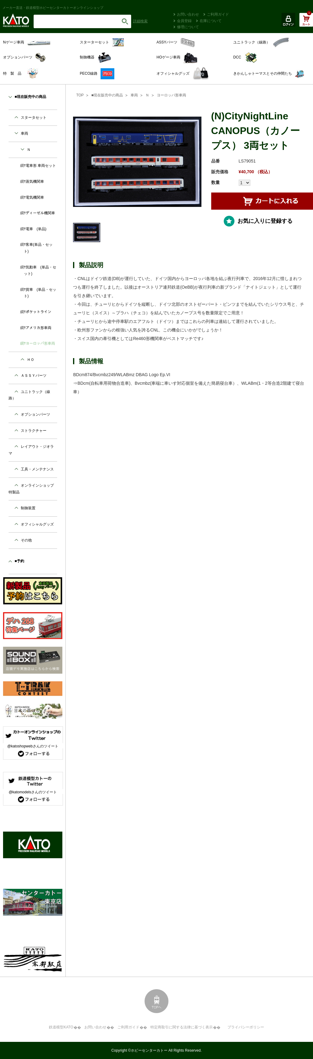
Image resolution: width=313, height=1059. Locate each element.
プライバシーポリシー (245, 1027)
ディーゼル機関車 (40, 213)
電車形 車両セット (41, 165)
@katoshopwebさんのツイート (32, 746)
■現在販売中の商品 (107, 95)
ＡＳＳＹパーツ (33, 375)
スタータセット (33, 117)
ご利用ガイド (218, 14)
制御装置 (28, 508)
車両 (134, 95)
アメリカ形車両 (38, 328)
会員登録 (184, 21)
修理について (188, 27)
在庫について (211, 21)
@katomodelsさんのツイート (33, 792)
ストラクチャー (33, 430)
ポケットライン (38, 312)
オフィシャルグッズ (37, 524)
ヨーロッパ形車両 (171, 95)
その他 (26, 540)
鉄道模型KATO (61, 1027)
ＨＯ (30, 359)
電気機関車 (35, 197)
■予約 (19, 561)
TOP (79, 95)
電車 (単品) (36, 229)
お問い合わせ (188, 14)
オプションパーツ (35, 414)
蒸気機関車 (35, 181)
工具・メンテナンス (37, 469)
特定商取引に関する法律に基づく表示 (181, 1027)
